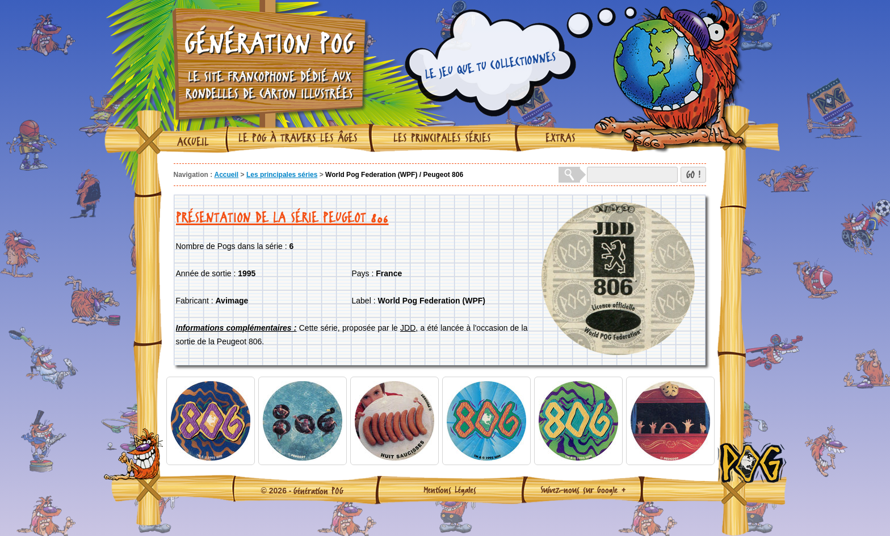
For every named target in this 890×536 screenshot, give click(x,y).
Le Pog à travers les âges (298, 138)
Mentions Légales (449, 489)
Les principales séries (442, 138)
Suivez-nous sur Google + (583, 489)
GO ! (693, 174)
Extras (560, 138)
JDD (407, 327)
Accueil (193, 142)
